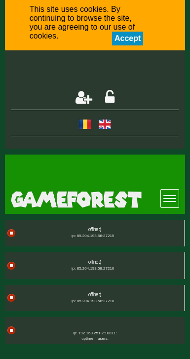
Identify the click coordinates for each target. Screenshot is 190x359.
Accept (127, 38)
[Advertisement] (100, 71)
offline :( (94, 229)
